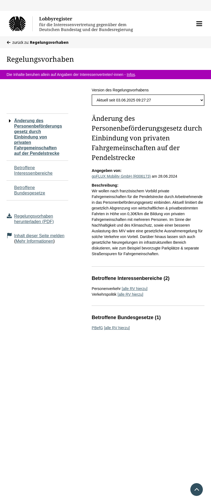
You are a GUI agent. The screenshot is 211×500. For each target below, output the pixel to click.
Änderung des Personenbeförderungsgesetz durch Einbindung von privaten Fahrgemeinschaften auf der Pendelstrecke (38, 137)
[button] (199, 23)
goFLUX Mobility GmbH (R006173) (121, 176)
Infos (131, 74)
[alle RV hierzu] (135, 288)
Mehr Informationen (34, 241)
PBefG (97, 328)
